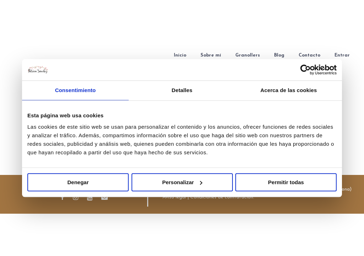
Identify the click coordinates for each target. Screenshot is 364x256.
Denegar (78, 182)
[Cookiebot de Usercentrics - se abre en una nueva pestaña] (305, 69)
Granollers (247, 55)
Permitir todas (286, 182)
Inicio (180, 55)
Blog (279, 55)
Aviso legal (174, 197)
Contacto (309, 55)
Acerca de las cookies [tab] (289, 90)
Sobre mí (210, 55)
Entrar (342, 55)
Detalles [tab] (182, 90)
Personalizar (182, 182)
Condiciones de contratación (221, 197)
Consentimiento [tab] (75, 90)
